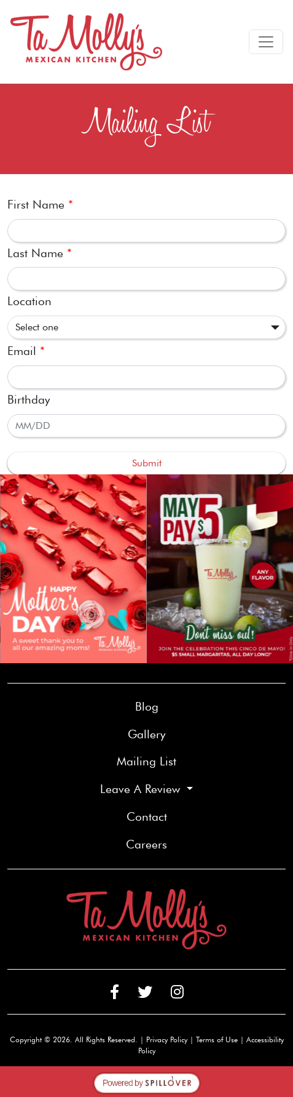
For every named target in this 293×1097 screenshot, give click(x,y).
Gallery (146, 734)
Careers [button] (188, 844)
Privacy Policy (166, 1039)
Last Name (39, 253)
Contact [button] (189, 816)
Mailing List (146, 761)
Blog (146, 707)
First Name (40, 204)
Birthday (28, 400)
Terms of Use (217, 1039)
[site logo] (86, 42)
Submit (147, 463)
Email (26, 351)
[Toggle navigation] (266, 42)
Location (29, 301)
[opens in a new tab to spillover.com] (146, 1081)
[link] (73, 568)
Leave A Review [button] (142, 789)
